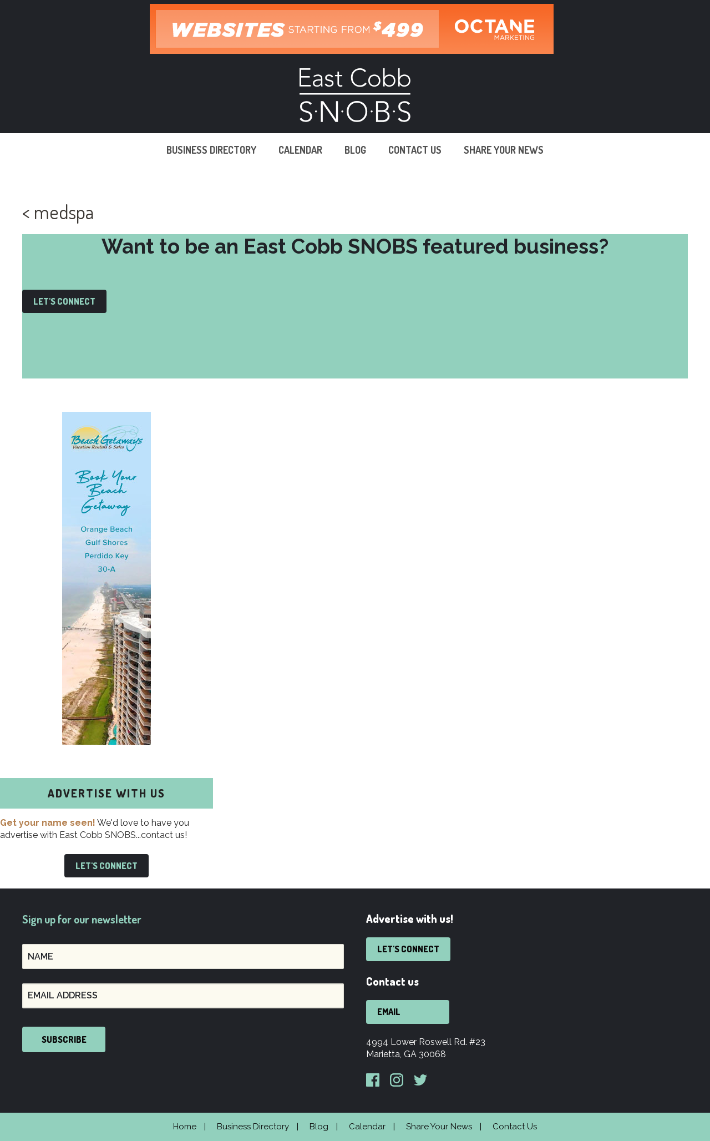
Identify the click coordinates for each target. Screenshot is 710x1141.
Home (184, 1127)
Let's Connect (64, 301)
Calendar (300, 150)
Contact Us (415, 150)
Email (388, 1011)
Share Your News (504, 150)
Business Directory (211, 150)
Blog (355, 150)
